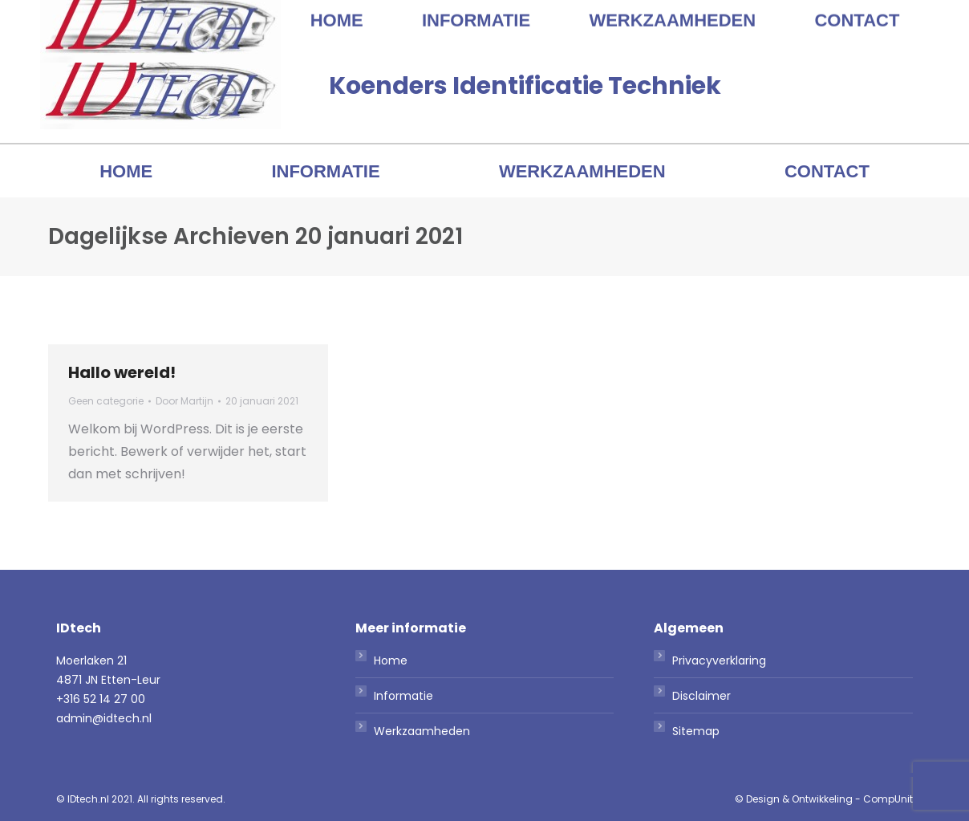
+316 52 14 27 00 (748, 14)
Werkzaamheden (422, 731)
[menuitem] (125, 171)
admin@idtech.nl (878, 14)
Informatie (403, 696)
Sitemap (696, 731)
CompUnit (888, 799)
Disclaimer (701, 696)
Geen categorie (106, 401)
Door (184, 401)
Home (390, 660)
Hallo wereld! (122, 372)
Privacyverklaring (719, 660)
